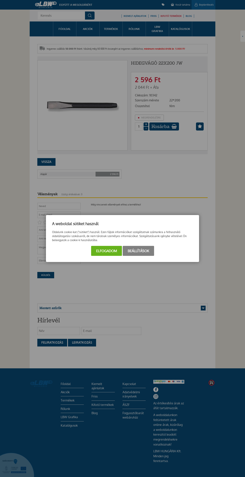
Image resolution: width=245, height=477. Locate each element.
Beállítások (138, 251)
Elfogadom (106, 251)
